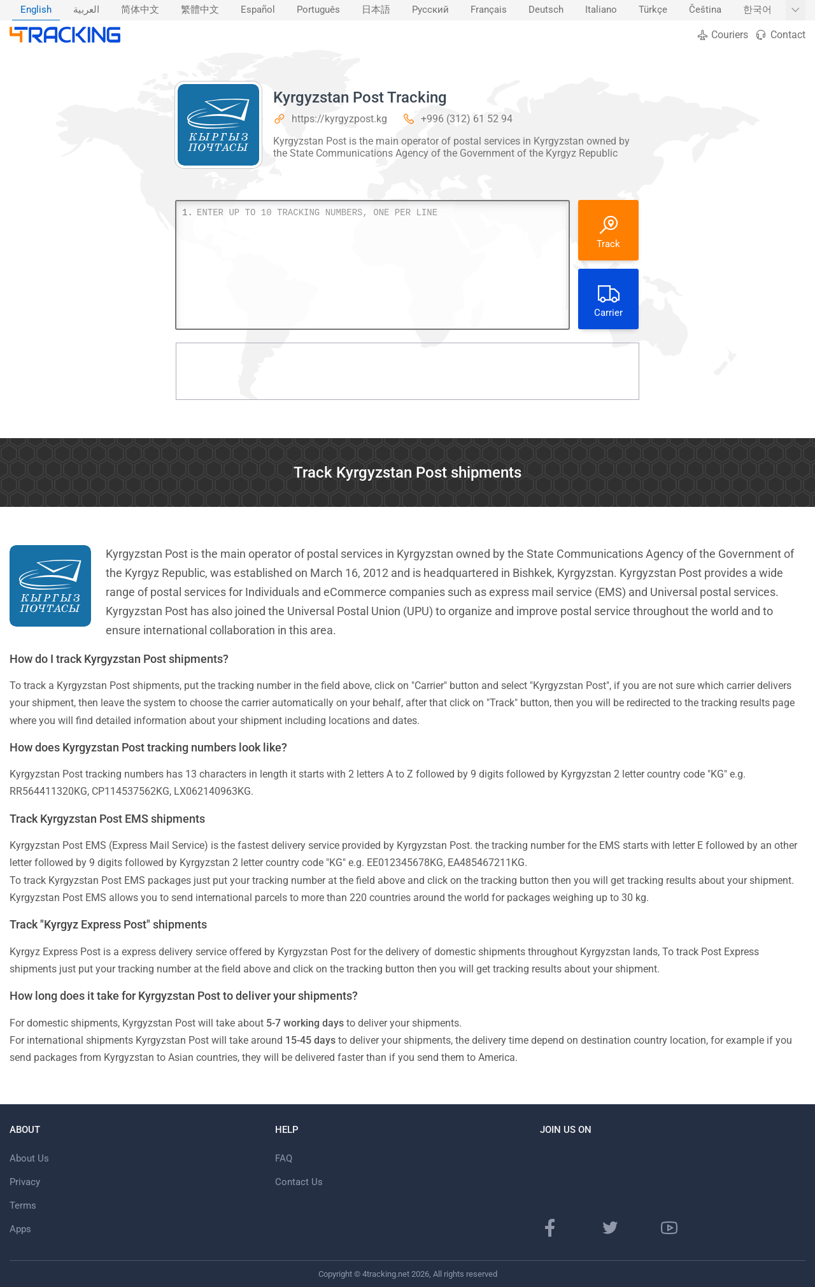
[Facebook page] (550, 1227)
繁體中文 (200, 9)
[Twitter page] (610, 1227)
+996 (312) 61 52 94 (467, 119)
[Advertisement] (407, 371)
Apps (20, 1229)
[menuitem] (36, 10)
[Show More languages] (795, 10)
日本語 (376, 9)
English (36, 9)
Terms (23, 1205)
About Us (29, 1158)
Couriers (722, 35)
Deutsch (545, 9)
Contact (780, 35)
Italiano (601, 9)
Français (489, 9)
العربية (86, 9)
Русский (430, 9)
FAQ (283, 1158)
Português (318, 9)
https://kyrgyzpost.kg (339, 119)
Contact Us (299, 1182)
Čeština (705, 9)
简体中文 (140, 9)
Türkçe (653, 9)
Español (258, 9)
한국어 (757, 9)
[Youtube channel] (669, 1227)
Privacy (25, 1182)
